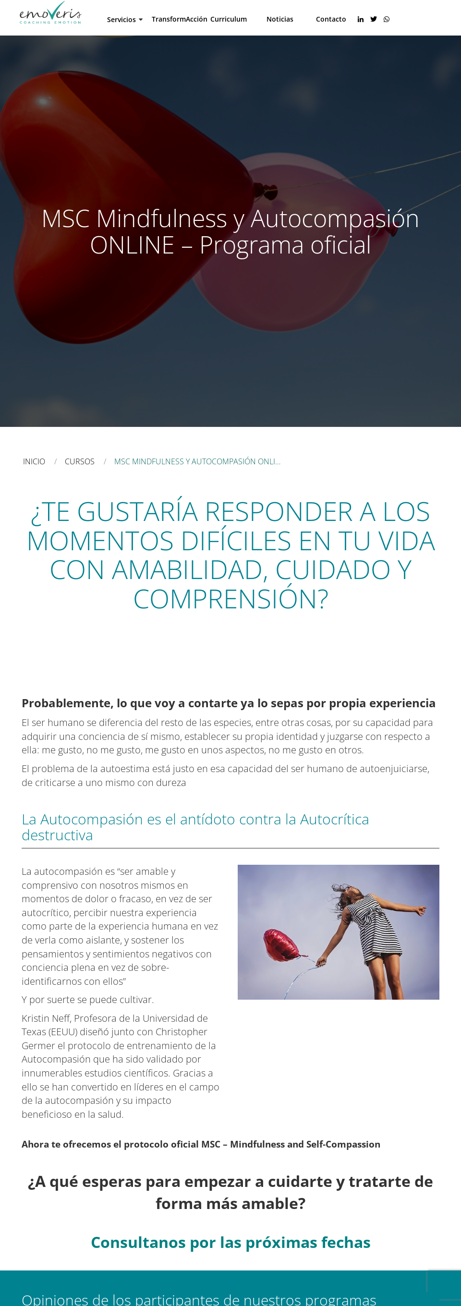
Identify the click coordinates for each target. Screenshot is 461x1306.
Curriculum (228, 18)
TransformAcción (179, 18)
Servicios (121, 19)
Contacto (331, 18)
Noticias (280, 18)
